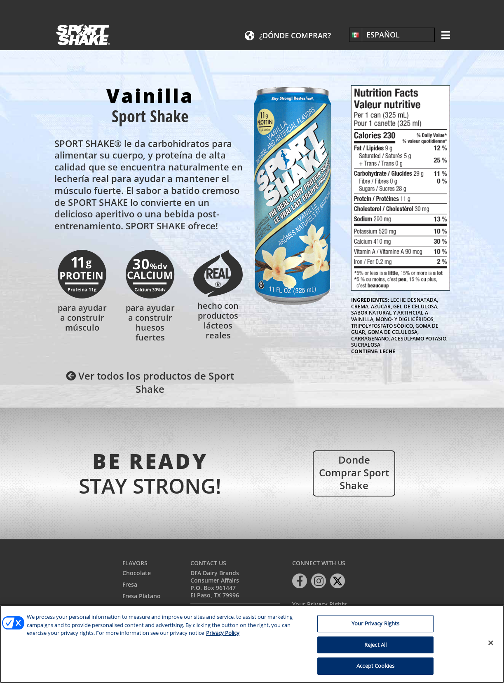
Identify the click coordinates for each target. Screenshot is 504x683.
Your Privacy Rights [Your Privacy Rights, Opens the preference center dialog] (375, 623)
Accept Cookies (375, 665)
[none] (392, 35)
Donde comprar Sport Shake (354, 472)
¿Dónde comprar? (295, 35)
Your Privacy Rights (319, 604)
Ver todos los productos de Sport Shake (150, 382)
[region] (252, 644)
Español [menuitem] (383, 35)
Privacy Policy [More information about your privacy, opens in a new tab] (222, 632)
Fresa (129, 584)
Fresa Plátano (141, 596)
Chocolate (136, 573)
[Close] (491, 643)
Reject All (375, 644)
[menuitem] (392, 35)
